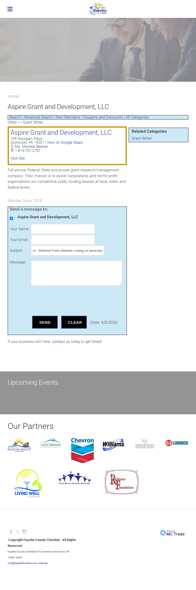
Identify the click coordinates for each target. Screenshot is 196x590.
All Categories (137, 117)
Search (15, 117)
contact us (61, 341)
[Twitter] (18, 531)
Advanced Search (38, 117)
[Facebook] (11, 531)
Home (13, 96)
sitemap (43, 563)
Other (12, 122)
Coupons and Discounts (103, 117)
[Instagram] (24, 531)
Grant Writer (142, 138)
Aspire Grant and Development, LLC (61, 132)
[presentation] (69, 301)
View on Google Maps (65, 142)
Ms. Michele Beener (31, 146)
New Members (68, 117)
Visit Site (17, 158)
